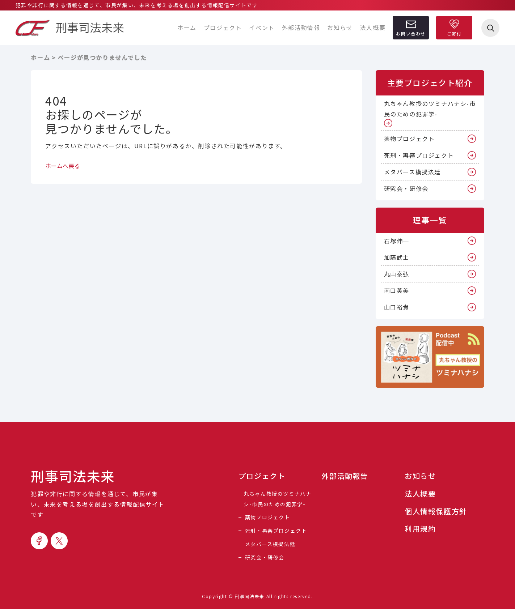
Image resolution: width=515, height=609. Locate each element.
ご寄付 (454, 33)
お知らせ (340, 27)
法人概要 (372, 27)
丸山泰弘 (396, 273)
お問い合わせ (411, 33)
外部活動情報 (301, 27)
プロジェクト (223, 27)
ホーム (187, 27)
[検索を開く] (490, 28)
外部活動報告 (344, 476)
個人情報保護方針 (436, 511)
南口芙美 (396, 290)
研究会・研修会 (406, 188)
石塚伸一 (396, 241)
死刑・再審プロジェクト (419, 155)
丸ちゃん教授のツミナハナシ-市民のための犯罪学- (430, 108)
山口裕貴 (396, 307)
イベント (261, 27)
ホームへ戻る (62, 165)
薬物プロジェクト (409, 138)
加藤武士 (396, 257)
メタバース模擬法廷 (412, 171)
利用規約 (420, 529)
